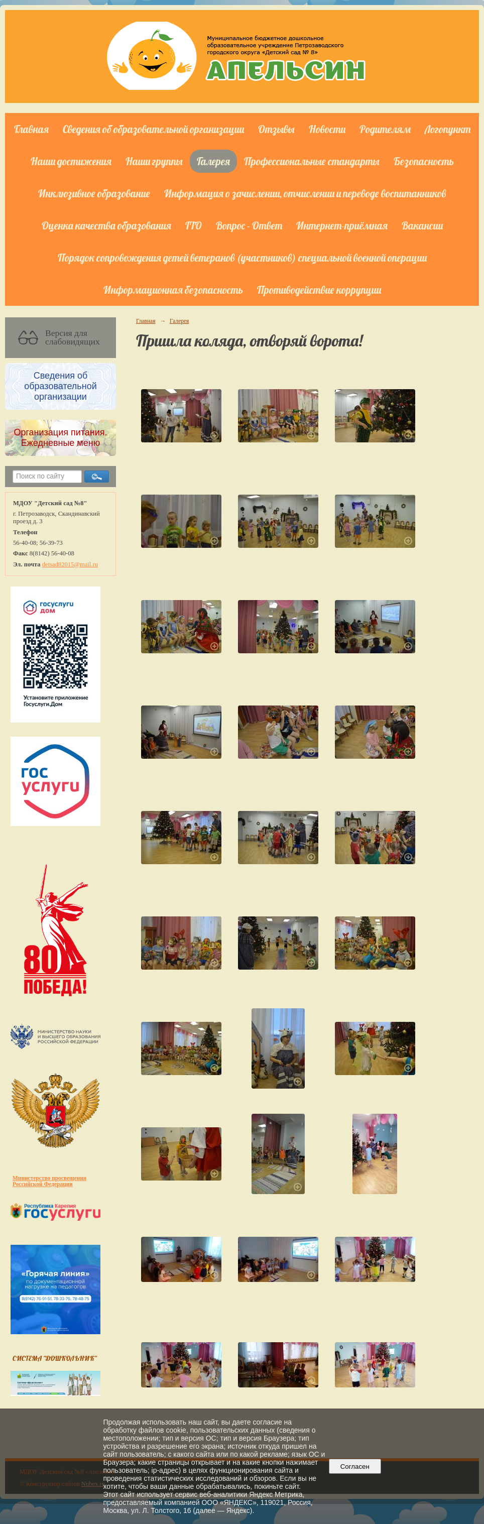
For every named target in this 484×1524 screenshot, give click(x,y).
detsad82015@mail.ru (70, 564)
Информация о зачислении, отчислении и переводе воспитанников (305, 193)
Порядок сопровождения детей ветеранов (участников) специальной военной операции (242, 257)
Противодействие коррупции (319, 289)
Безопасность (424, 161)
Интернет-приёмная (342, 225)
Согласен (354, 1466)
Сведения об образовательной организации (153, 129)
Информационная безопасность (173, 289)
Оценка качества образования (106, 225)
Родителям (385, 129)
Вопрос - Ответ (249, 225)
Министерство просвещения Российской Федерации (49, 1181)
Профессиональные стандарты (312, 161)
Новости (327, 129)
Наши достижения (71, 161)
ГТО (193, 225)
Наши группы (154, 161)
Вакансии (422, 225)
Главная (31, 129)
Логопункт (447, 129)
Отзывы (276, 129)
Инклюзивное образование (94, 193)
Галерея (213, 161)
